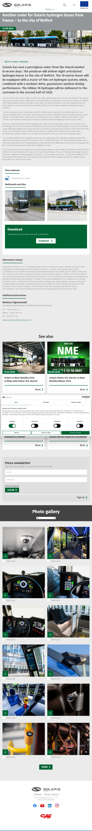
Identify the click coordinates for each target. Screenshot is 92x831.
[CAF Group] (46, 816)
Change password (12, 486)
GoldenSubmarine (49, 800)
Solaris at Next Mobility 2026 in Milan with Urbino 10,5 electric (21, 379)
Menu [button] (49, 9)
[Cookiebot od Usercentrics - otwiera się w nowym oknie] (79, 397)
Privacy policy (51, 794)
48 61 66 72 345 (12, 316)
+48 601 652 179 (15, 313)
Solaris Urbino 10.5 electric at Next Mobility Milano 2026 (67, 379)
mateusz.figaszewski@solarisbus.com (16, 320)
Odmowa (16, 432)
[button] (74, 4)
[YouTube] (42, 807)
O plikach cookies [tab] (76, 402)
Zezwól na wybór (46, 432)
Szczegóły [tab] (46, 402)
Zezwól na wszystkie (75, 432)
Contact (37, 794)
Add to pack (10, 561)
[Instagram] (57, 807)
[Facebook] (34, 806)
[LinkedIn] (49, 806)
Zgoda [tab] (16, 402)
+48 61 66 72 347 (13, 310)
